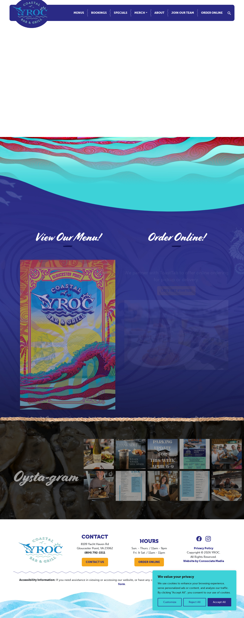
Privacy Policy (203, 548)
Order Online (212, 12)
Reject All (195, 602)
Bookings (99, 12)
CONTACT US (95, 562)
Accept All (219, 602)
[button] (229, 12)
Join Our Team (182, 12)
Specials (120, 12)
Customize (169, 602)
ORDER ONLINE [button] (149, 562)
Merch (139, 12)
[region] (194, 590)
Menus (79, 12)
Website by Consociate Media (203, 561)
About (159, 12)
